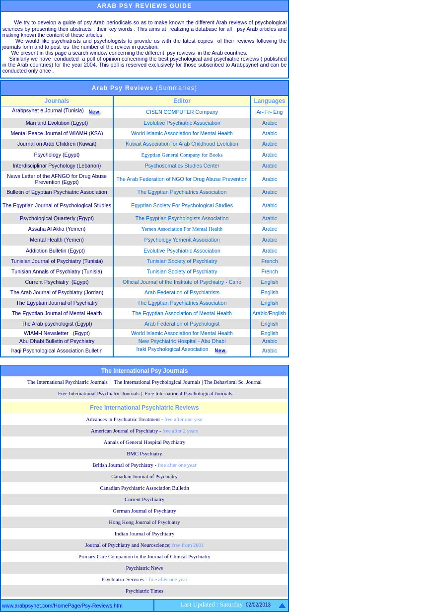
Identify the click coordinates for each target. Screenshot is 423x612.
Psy (116, 88)
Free (99, 393)
